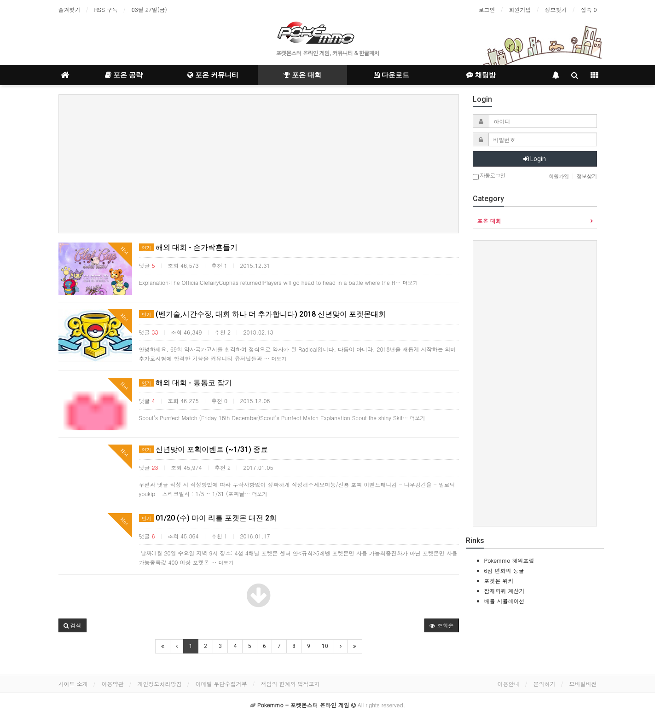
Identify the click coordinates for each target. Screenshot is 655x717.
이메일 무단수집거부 (221, 684)
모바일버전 (583, 684)
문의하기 (544, 684)
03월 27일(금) (149, 9)
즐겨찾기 (69, 9)
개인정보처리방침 (160, 684)
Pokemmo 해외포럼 (509, 560)
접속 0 (588, 9)
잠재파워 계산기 (504, 591)
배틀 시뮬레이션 (504, 601)
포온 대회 (302, 75)
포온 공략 (124, 75)
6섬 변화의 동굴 (504, 570)
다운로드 (391, 75)
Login (534, 158)
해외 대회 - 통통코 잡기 (185, 382)
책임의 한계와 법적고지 (290, 684)
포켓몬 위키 (499, 580)
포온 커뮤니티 (212, 75)
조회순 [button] (441, 625)
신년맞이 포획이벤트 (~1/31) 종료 (203, 449)
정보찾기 (556, 9)
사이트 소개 (73, 684)
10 (325, 646)
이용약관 (113, 684)
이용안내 (509, 684)
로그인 (486, 9)
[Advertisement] (259, 163)
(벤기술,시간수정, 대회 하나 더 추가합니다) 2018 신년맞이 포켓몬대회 (262, 314)
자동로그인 (489, 176)
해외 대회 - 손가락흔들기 (188, 247)
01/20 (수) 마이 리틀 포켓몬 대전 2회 (208, 518)
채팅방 (481, 75)
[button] (72, 625)
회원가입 (520, 9)
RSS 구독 (106, 9)
